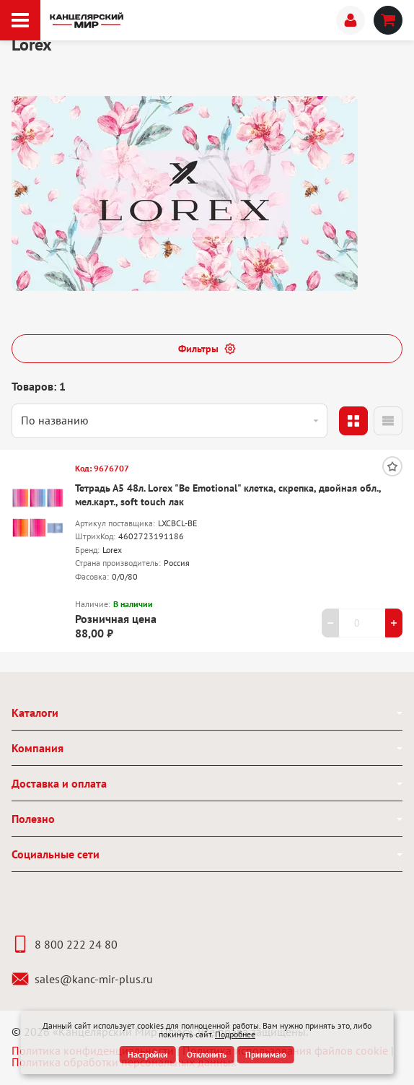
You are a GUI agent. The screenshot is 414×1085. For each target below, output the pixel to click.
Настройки (148, 1054)
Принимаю (265, 1054)
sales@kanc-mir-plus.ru (82, 979)
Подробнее (235, 1034)
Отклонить (206, 1054)
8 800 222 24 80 (65, 944)
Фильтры (207, 348)
